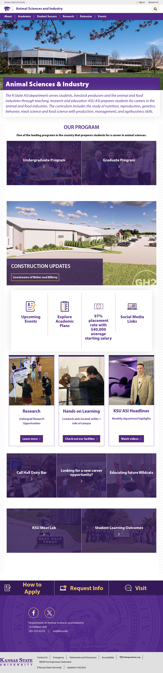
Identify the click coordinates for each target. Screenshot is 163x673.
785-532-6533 (36, 631)
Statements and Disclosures (83, 657)
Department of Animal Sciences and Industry (56, 622)
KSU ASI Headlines (131, 411)
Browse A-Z (154, 2)
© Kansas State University (49, 667)
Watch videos (131, 439)
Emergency (58, 657)
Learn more (31, 439)
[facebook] (33, 613)
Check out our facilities (81, 439)
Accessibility (108, 657)
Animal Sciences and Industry (39, 8)
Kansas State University (14, 2)
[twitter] (49, 613)
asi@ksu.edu (60, 631)
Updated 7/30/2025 (76, 667)
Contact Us (42, 657)
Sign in (142, 2)
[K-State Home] (7, 9)
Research (32, 411)
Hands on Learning (81, 411)
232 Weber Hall (37, 627)
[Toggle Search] (155, 8)
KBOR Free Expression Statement (55, 661)
